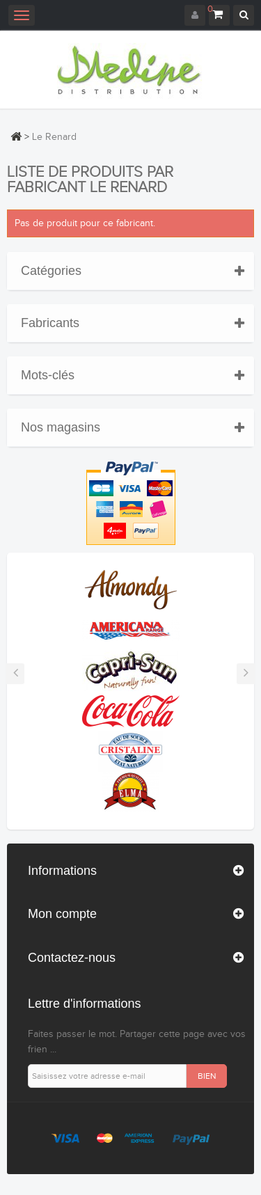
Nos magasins (60, 427)
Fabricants (50, 323)
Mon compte (62, 914)
